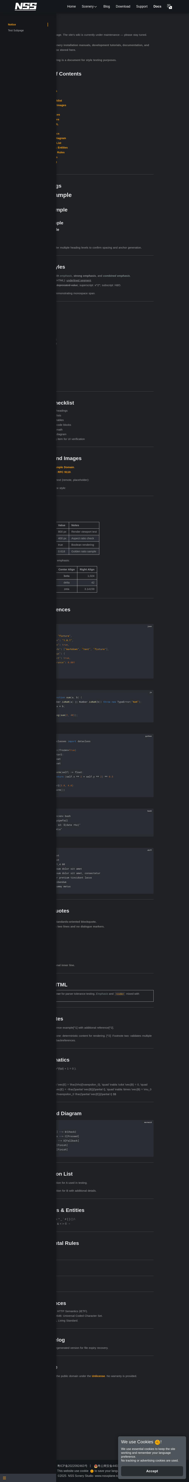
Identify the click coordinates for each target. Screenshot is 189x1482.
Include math (105, 457)
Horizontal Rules (106, 166)
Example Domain (115, 495)
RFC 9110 (116, 500)
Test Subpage (16, 30)
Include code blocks (109, 453)
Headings (101, 100)
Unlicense (97, 1446)
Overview (101, 95)
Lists (98, 109)
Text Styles (102, 105)
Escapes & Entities (107, 161)
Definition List (104, 157)
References (102, 171)
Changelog (102, 175)
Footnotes (102, 142)
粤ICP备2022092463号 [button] (98, 1465)
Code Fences (104, 128)
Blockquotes (103, 133)
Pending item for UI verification (116, 467)
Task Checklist (105, 114)
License (100, 180)
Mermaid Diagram (107, 152)
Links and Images (107, 119)
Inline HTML (103, 138)
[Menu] (28, 1478)
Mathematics (103, 147)
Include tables (105, 448)
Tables (99, 124)
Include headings (107, 439)
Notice (12, 24)
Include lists (104, 443)
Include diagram (107, 462)
